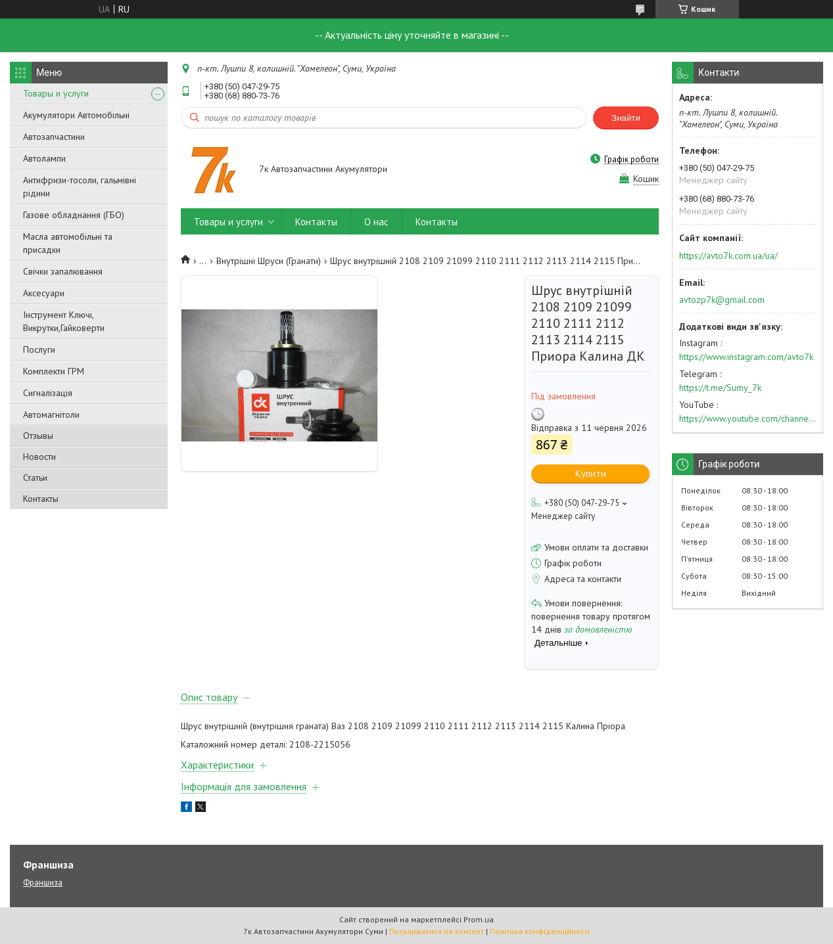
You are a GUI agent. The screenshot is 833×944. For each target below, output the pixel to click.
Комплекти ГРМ (53, 371)
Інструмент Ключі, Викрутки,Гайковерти (64, 321)
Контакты (41, 499)
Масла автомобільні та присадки (67, 243)
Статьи (35, 477)
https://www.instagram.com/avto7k (746, 357)
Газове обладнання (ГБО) (73, 215)
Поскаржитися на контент (436, 931)
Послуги (39, 349)
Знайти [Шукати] (625, 118)
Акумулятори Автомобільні (76, 115)
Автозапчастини (54, 137)
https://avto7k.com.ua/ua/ (728, 255)
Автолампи (44, 158)
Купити (590, 473)
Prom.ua (479, 919)
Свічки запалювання (63, 271)
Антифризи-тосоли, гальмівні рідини (79, 186)
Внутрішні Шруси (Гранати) (268, 261)
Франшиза (42, 882)
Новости (39, 456)
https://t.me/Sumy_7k (720, 387)
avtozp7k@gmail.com (722, 299)
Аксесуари (43, 293)
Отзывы (38, 435)
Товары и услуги (56, 93)
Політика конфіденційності (540, 931)
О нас (376, 222)
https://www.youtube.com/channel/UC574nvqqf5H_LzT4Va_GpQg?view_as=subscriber (747, 418)
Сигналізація (47, 393)
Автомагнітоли (51, 414)
